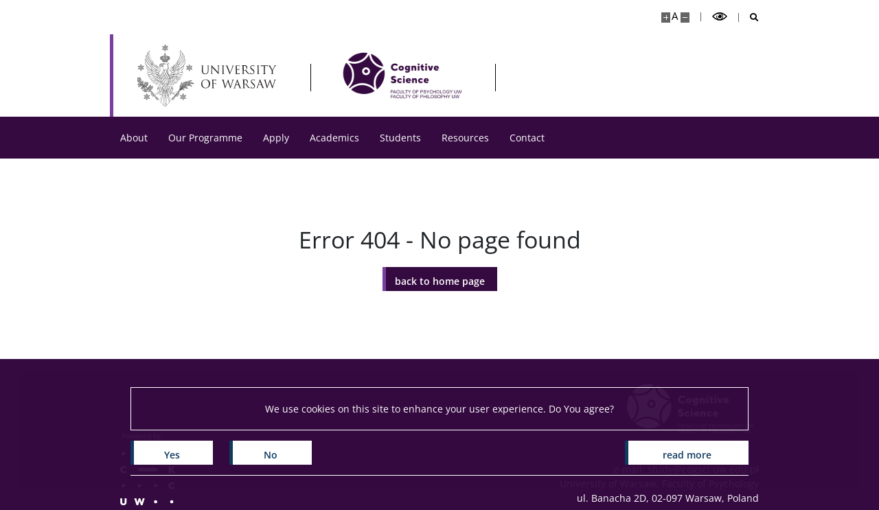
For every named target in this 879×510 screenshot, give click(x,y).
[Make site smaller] (685, 17)
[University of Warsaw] (209, 75)
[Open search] (749, 17)
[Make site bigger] (665, 17)
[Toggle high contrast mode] (720, 16)
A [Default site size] (675, 16)
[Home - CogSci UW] (402, 75)
